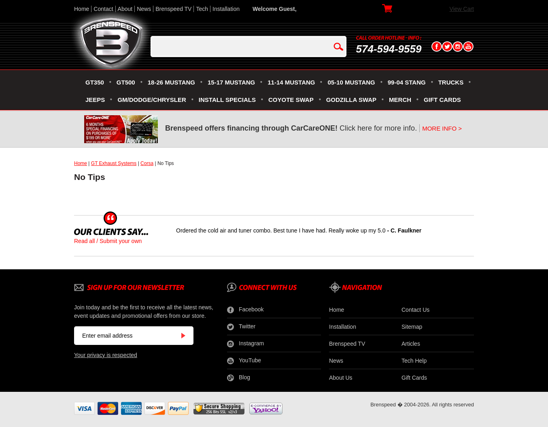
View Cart (462, 9)
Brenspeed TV (173, 9)
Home (81, 9)
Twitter (241, 326)
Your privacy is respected (105, 355)
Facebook (245, 309)
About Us (341, 377)
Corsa (146, 163)
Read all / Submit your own (108, 241)
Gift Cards (414, 377)
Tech (202, 9)
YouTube (244, 360)
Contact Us (415, 310)
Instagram (245, 343)
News (144, 9)
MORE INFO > (442, 128)
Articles (410, 343)
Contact (103, 9)
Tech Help (414, 360)
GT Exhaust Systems (113, 163)
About (125, 9)
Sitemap (411, 326)
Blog (238, 377)
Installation (226, 9)
